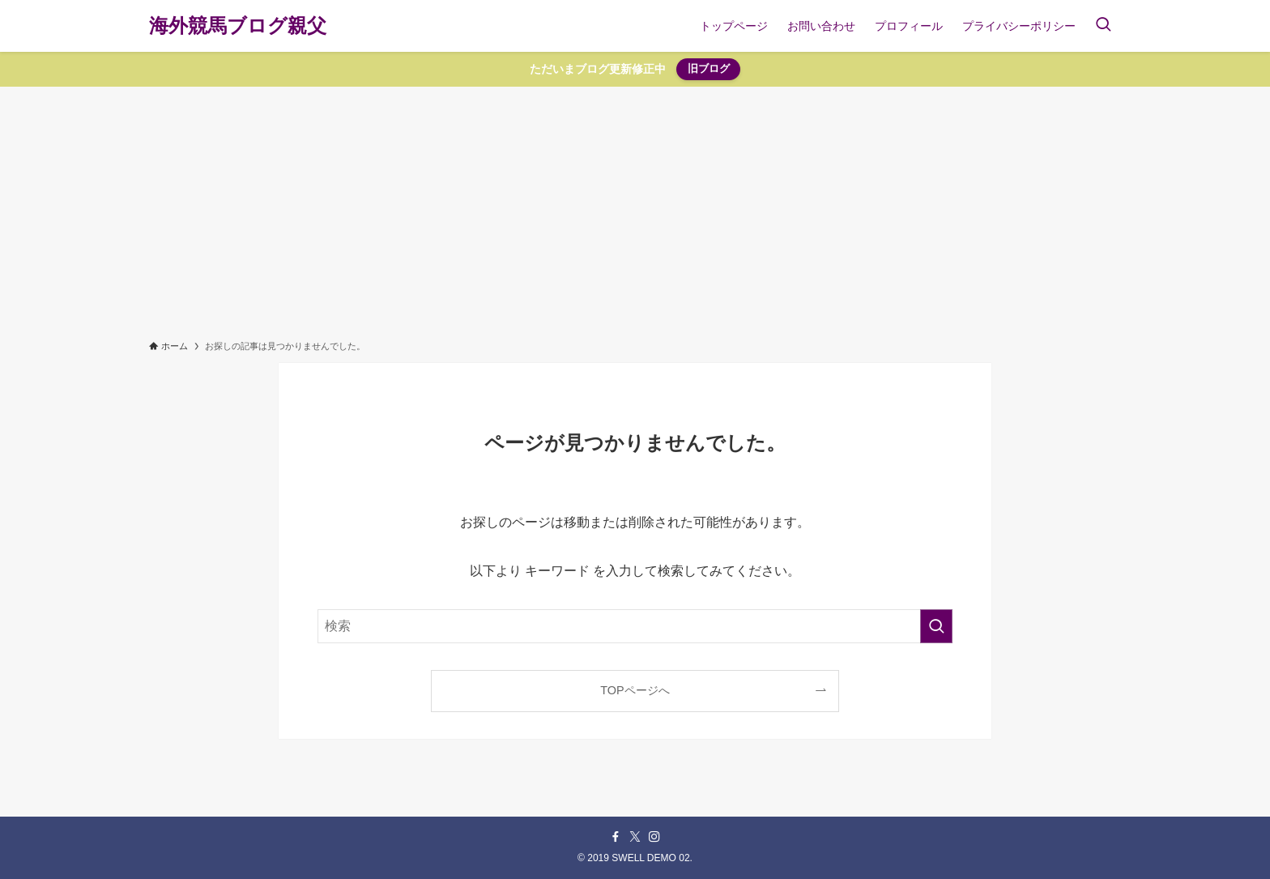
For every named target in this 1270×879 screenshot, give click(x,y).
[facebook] (615, 837)
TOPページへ (634, 690)
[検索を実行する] (936, 626)
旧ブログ (709, 68)
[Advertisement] (635, 208)
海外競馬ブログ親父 (237, 26)
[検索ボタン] (1103, 26)
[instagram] (654, 837)
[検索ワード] (635, 626)
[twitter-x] (635, 837)
